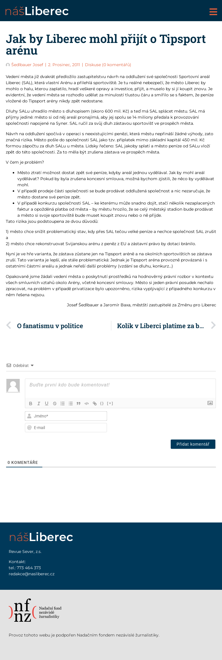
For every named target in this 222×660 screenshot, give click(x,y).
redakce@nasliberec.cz (31, 573)
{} (103, 403)
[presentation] (178, 421)
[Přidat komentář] (193, 444)
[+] (111, 403)
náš (36, 11)
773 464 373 (29, 567)
